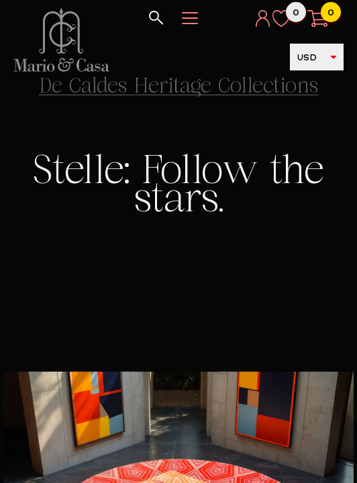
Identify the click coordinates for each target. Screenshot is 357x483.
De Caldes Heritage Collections (178, 87)
